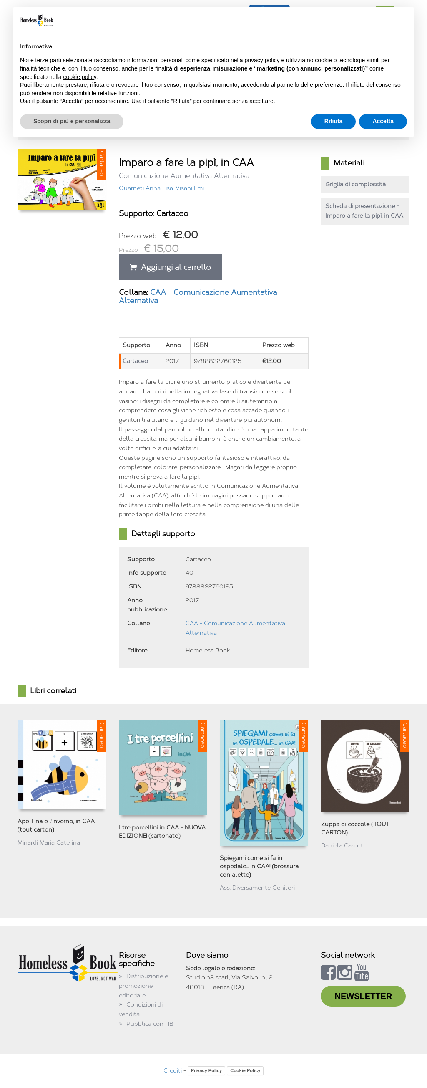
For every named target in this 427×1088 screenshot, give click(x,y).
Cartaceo (135, 361)
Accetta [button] (383, 121)
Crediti (172, 1070)
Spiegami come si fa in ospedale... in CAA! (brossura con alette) (259, 866)
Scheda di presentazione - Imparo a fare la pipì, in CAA (364, 211)
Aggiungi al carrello (170, 267)
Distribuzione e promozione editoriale (143, 986)
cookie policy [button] (79, 77)
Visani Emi (190, 188)
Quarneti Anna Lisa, (147, 188)
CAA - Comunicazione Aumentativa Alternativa (198, 296)
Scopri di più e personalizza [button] (71, 121)
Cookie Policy (245, 1070)
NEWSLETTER (363, 996)
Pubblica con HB (149, 1023)
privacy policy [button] (262, 60)
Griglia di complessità (355, 184)
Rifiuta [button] (333, 121)
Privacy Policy (206, 1070)
